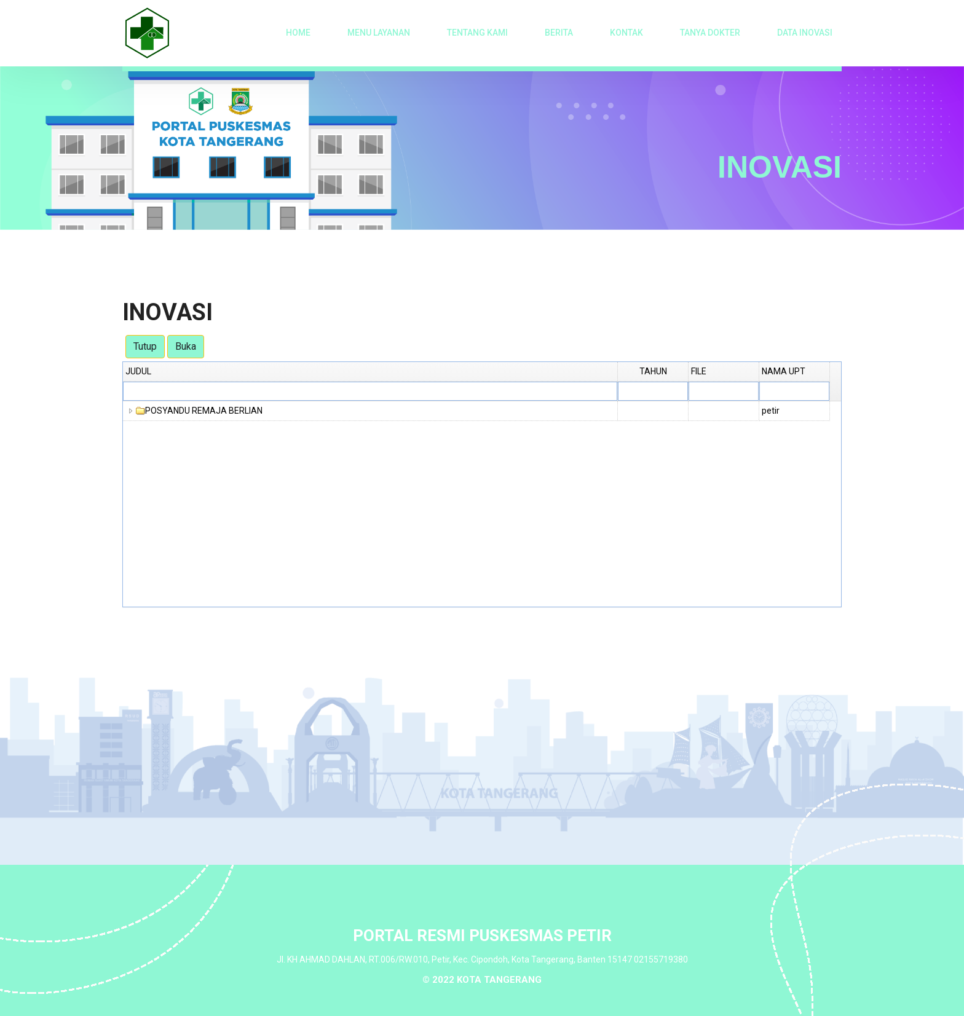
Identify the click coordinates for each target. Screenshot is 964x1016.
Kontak (626, 33)
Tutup (145, 346)
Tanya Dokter (710, 33)
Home (298, 33)
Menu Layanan (378, 33)
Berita (559, 33)
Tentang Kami (477, 33)
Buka (185, 346)
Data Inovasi (804, 33)
